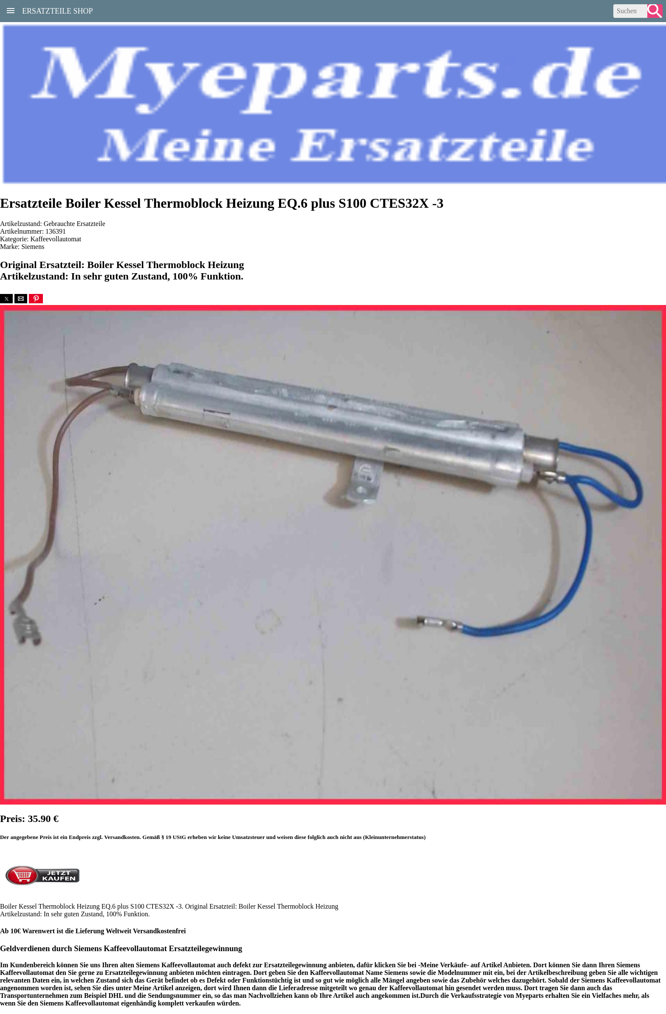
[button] (6, 298)
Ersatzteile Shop (57, 10)
